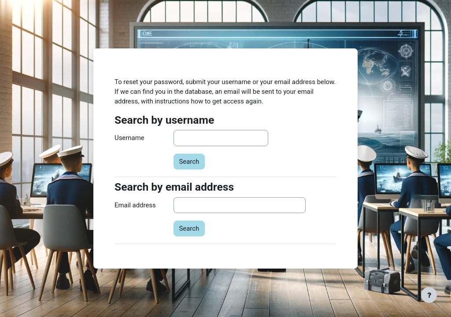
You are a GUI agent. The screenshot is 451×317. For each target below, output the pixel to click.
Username (129, 138)
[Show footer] (429, 295)
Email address (135, 205)
